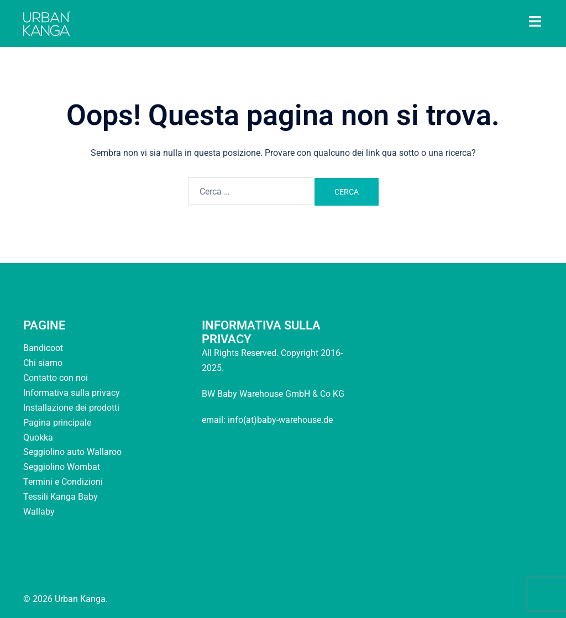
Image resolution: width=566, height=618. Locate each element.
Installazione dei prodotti (71, 407)
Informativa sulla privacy (71, 392)
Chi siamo (42, 363)
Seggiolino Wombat (61, 467)
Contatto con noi (55, 378)
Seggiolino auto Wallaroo (72, 452)
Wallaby (39, 511)
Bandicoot (43, 348)
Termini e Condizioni (63, 481)
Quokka (38, 437)
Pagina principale (57, 422)
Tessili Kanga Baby (60, 496)
